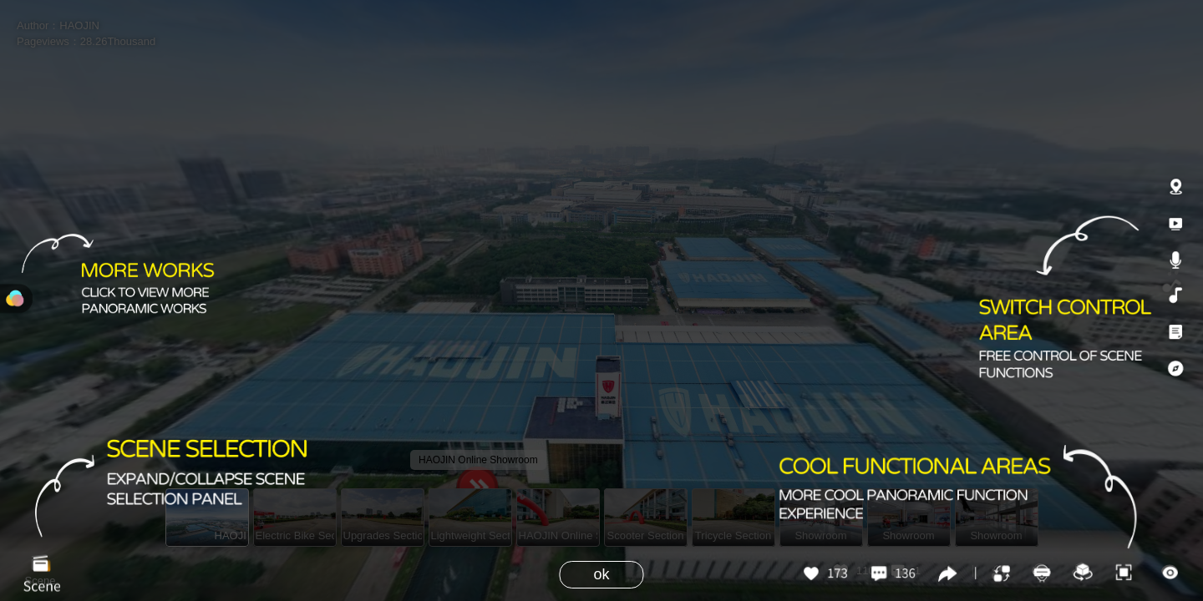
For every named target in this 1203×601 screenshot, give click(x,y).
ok (601, 574)
